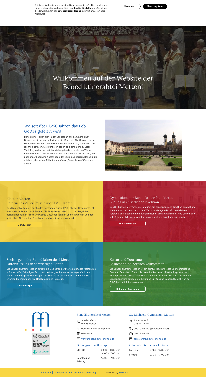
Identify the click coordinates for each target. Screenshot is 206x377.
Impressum (46, 372)
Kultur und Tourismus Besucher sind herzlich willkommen (137, 261)
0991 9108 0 (88, 328)
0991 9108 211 (88, 333)
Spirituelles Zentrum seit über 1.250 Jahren (40, 203)
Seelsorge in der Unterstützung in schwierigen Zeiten (39, 261)
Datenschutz (60, 372)
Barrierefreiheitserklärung (82, 372)
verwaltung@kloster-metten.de (97, 339)
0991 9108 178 (141, 333)
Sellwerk (123, 372)
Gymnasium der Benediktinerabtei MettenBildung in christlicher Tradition (142, 200)
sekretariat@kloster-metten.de (150, 339)
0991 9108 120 (141, 328)
